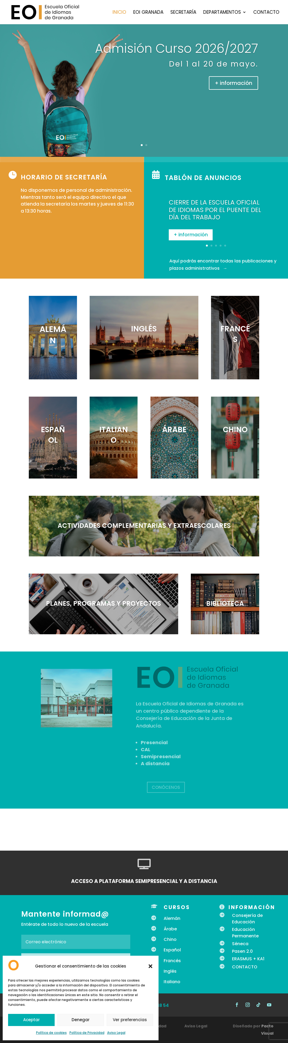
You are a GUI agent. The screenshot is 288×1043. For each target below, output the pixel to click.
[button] (150, 966)
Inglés (170, 971)
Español (172, 950)
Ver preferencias (130, 1020)
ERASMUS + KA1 (248, 959)
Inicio (119, 12)
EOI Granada (148, 12)
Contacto (266, 12)
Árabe (170, 929)
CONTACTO (244, 967)
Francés (172, 961)
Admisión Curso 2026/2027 (176, 48)
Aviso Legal (116, 1032)
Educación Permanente (245, 932)
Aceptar (31, 1020)
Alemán (172, 918)
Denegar (81, 1020)
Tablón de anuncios (203, 177)
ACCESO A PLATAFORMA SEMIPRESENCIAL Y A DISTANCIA (144, 881)
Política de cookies (51, 1032)
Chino (170, 939)
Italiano (172, 982)
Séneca (240, 944)
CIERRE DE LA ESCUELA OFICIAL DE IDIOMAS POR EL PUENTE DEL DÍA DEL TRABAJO (215, 214)
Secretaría (183, 12)
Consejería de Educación (247, 918)
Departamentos (222, 12)
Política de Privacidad (86, 1032)
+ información (233, 83)
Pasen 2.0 (242, 951)
